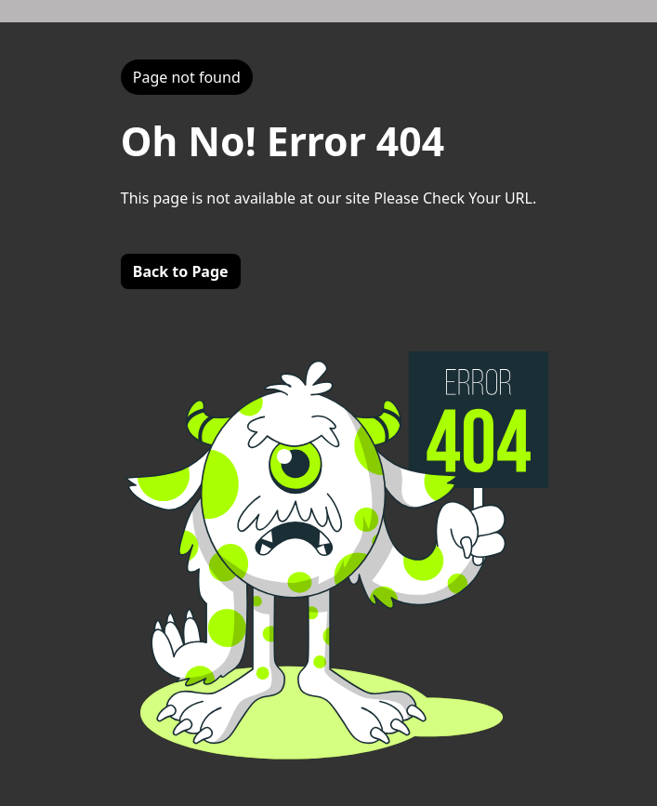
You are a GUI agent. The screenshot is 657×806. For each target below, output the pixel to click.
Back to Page (181, 271)
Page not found (187, 77)
